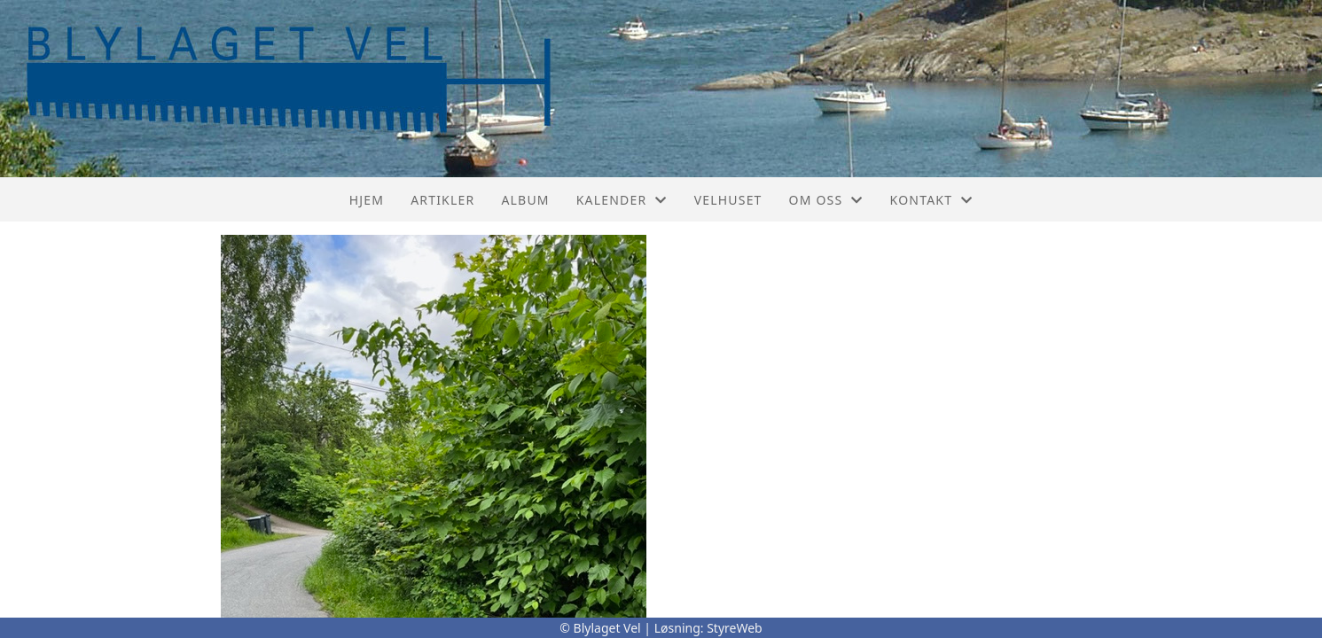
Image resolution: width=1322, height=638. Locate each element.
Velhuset (728, 199)
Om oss (826, 199)
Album (525, 199)
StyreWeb (735, 627)
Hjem (366, 199)
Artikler (442, 199)
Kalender (622, 199)
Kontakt (932, 199)
